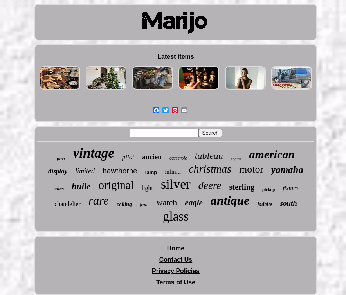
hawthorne (120, 171)
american (272, 154)
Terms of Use (175, 282)
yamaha (287, 169)
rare (98, 200)
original (116, 185)
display (57, 171)
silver (176, 184)
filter (61, 158)
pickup (268, 189)
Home (175, 248)
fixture (290, 188)
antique (230, 200)
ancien (152, 157)
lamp (151, 172)
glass (176, 216)
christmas (210, 169)
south (288, 203)
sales (59, 188)
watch (167, 202)
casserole (178, 158)
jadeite (264, 204)
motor (251, 169)
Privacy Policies (176, 271)
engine (236, 159)
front (144, 204)
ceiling (124, 204)
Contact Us (175, 259)
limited (85, 171)
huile (81, 186)
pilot (128, 157)
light (147, 188)
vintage (93, 153)
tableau (209, 156)
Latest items (175, 56)
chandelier (67, 204)
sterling (241, 187)
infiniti (173, 172)
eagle (193, 202)
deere (210, 185)
